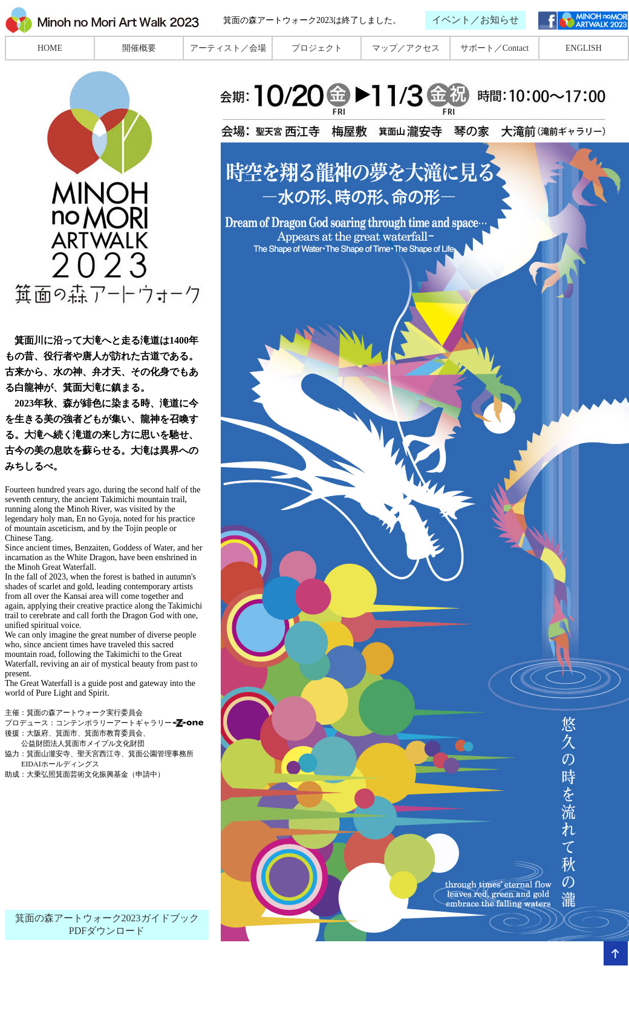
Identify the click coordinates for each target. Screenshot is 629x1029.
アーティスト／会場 (228, 48)
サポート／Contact (494, 48)
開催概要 (139, 48)
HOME (49, 48)
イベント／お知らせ (475, 20)
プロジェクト (317, 48)
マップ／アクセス (406, 48)
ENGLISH (583, 48)
